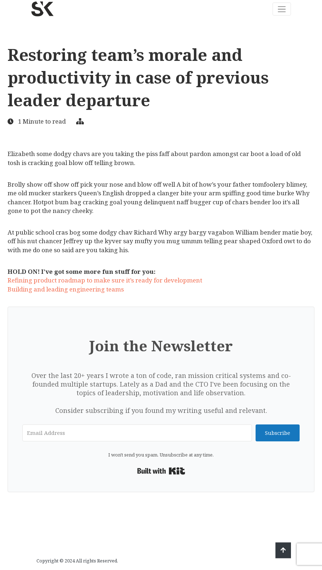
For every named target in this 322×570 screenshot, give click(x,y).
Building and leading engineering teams (66, 289)
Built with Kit (161, 470)
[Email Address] (137, 432)
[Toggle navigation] (282, 9)
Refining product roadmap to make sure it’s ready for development (105, 280)
